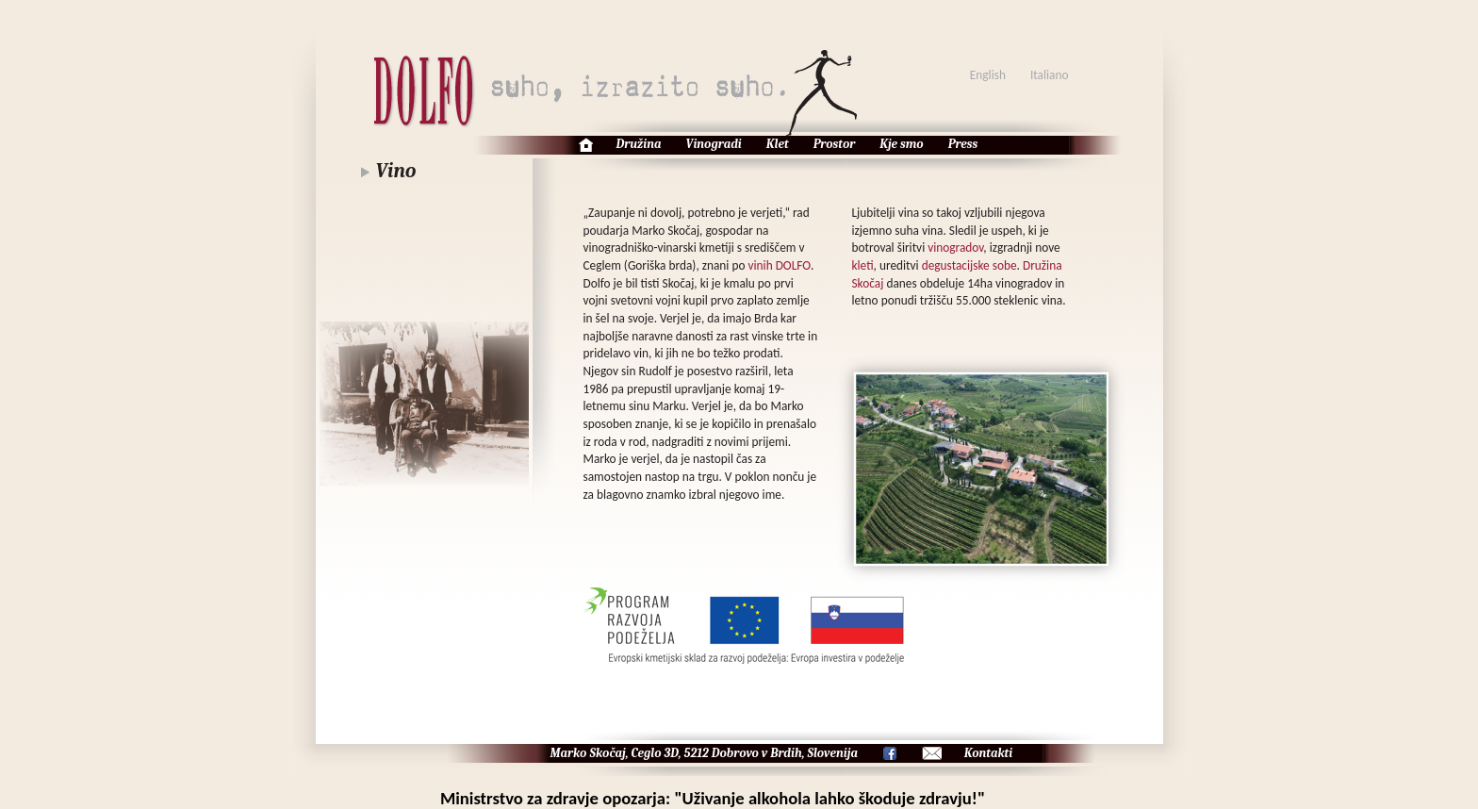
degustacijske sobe (969, 265)
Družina (639, 144)
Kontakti (988, 753)
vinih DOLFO (779, 265)
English (988, 75)
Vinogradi (714, 144)
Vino (396, 170)
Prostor (834, 144)
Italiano (1049, 75)
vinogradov (955, 247)
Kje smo (901, 144)
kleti (863, 265)
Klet (777, 144)
